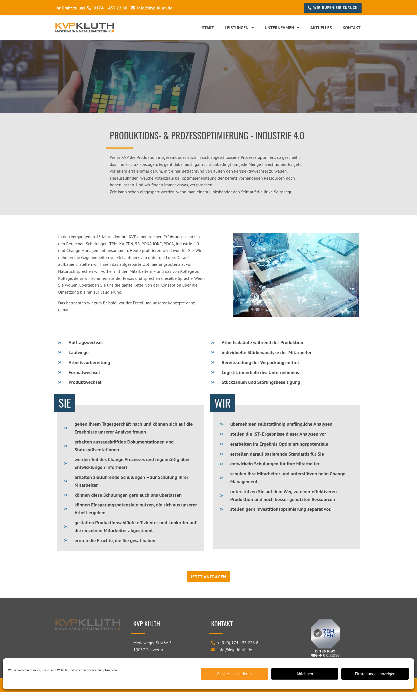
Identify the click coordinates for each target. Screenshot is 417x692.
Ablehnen (304, 673)
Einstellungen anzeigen (375, 673)
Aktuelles (321, 27)
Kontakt (351, 27)
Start (208, 27)
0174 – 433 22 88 (107, 8)
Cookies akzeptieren (234, 673)
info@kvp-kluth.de (151, 8)
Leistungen (239, 27)
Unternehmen (282, 27)
